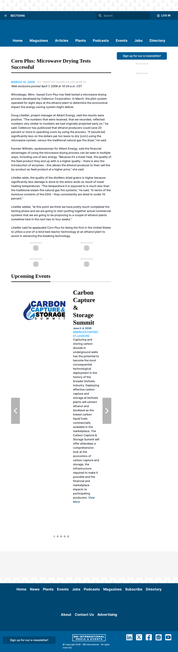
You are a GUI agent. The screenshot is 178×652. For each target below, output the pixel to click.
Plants (80, 40)
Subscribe (133, 563)
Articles (61, 40)
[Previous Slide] (15, 411)
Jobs (138, 40)
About (66, 636)
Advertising (107, 636)
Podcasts (101, 40)
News (34, 563)
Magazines (39, 40)
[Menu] (5, 15)
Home (18, 40)
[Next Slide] (107, 411)
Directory (157, 40)
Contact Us (84, 636)
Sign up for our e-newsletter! (142, 56)
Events (121, 40)
